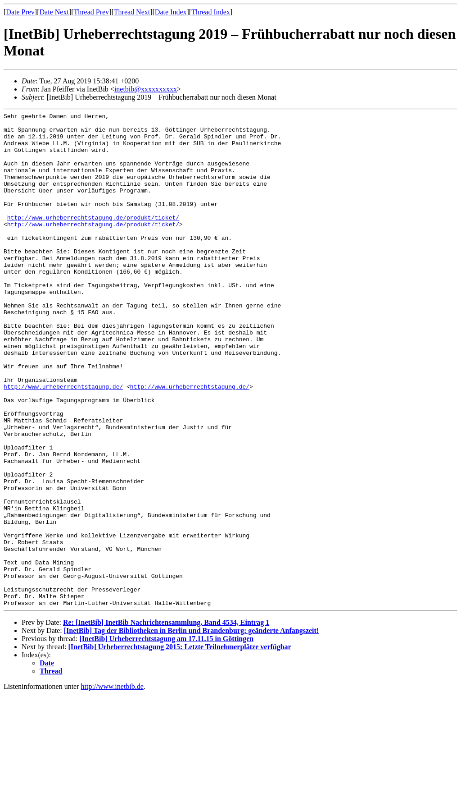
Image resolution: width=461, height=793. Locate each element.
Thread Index (210, 12)
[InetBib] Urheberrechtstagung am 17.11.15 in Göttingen (166, 737)
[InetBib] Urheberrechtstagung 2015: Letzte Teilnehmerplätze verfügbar (179, 745)
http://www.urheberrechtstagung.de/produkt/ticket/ (93, 239)
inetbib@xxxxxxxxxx (145, 89)
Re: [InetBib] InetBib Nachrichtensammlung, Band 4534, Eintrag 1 (166, 721)
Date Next (54, 12)
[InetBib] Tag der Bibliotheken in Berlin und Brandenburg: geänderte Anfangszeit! (191, 729)
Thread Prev (91, 12)
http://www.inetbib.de (112, 785)
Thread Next (132, 12)
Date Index (171, 12)
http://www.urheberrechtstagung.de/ (63, 442)
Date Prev (20, 12)
